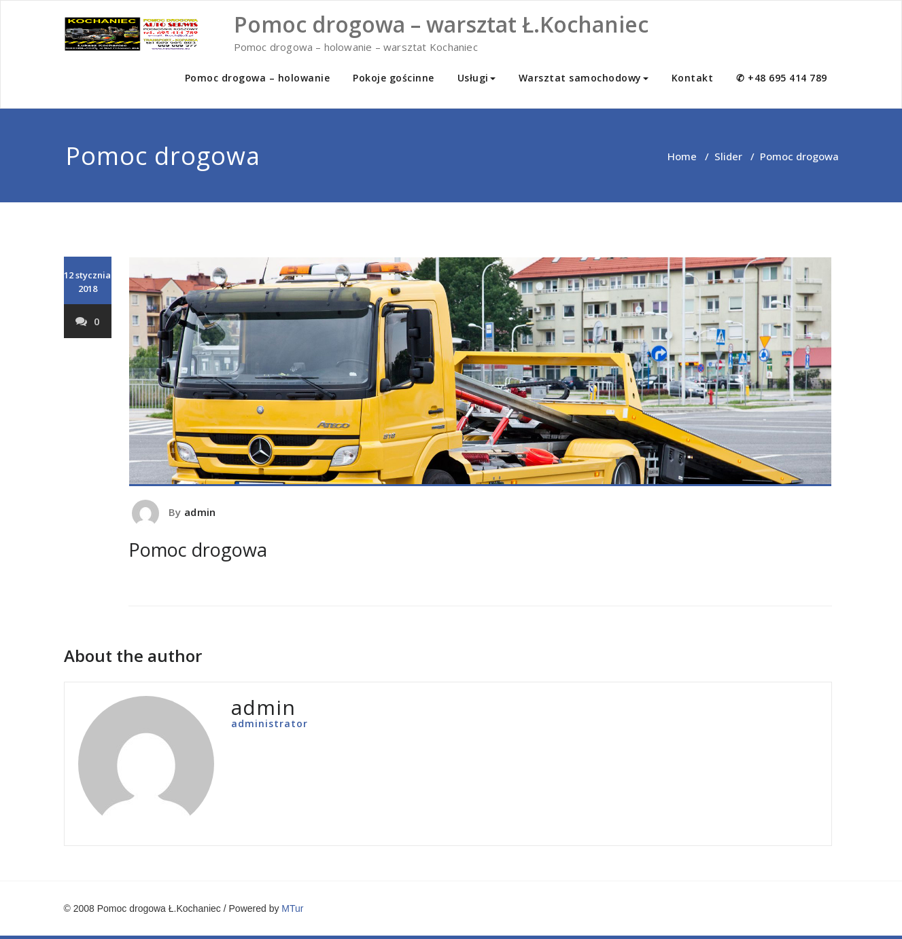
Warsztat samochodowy (583, 77)
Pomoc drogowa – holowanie (257, 77)
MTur (292, 908)
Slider (728, 156)
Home (682, 156)
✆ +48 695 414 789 (781, 77)
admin (199, 512)
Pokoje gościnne (393, 77)
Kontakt (693, 77)
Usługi (476, 77)
